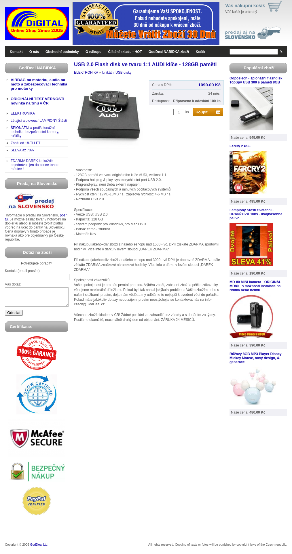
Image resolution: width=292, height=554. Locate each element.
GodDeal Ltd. (39, 548)
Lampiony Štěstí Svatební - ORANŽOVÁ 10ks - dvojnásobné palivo (256, 214)
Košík (200, 52)
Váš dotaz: (13, 284)
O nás (34, 52)
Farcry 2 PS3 (240, 146)
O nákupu (93, 52)
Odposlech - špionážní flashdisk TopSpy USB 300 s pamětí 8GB (256, 80)
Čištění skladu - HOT (125, 52)
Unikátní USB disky (117, 73)
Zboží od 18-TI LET (25, 143)
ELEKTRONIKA (23, 113)
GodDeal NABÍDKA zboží (169, 52)
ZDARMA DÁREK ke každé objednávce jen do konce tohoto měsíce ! (35, 165)
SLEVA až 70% (22, 150)
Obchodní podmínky (62, 52)
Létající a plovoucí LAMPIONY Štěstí (39, 121)
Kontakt (16, 52)
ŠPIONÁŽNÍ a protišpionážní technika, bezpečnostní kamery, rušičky (35, 132)
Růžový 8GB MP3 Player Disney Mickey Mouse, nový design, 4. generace (256, 358)
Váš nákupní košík (245, 5)
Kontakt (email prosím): (23, 271)
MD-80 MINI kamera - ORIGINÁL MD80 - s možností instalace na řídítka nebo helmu (255, 286)
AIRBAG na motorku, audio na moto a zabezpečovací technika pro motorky (39, 84)
